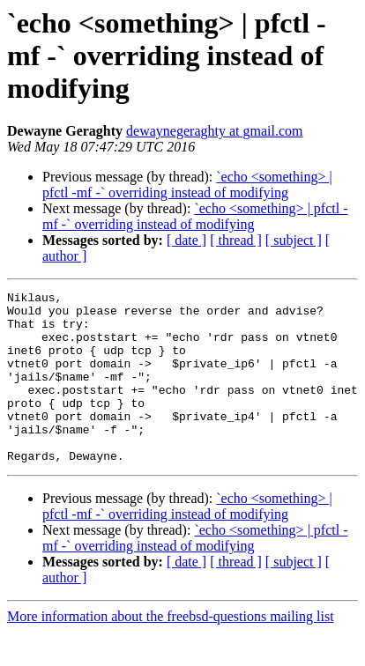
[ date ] (186, 240)
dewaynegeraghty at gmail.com (214, 130)
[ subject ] (293, 240)
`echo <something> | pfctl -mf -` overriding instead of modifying (187, 184)
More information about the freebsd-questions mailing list (170, 650)
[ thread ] (236, 240)
